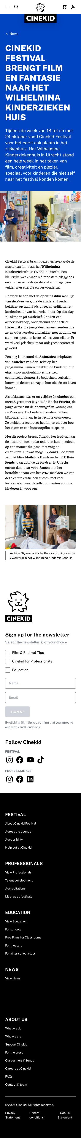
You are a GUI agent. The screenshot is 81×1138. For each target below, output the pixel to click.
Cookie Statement (64, 1115)
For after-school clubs (20, 953)
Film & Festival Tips (24, 652)
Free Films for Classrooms (23, 937)
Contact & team (16, 1084)
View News (13, 978)
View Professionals (18, 872)
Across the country (18, 831)
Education (16, 670)
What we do (13, 1028)
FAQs (9, 1076)
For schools (13, 929)
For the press (14, 1052)
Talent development (19, 880)
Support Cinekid (16, 1044)
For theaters (13, 945)
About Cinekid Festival (20, 823)
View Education (16, 921)
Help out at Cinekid (18, 847)
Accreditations (15, 888)
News (14, 34)
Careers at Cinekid (18, 1068)
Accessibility (14, 839)
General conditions (36, 1115)
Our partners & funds (19, 1060)
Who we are (13, 1036)
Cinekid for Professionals (28, 661)
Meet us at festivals (18, 896)
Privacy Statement (12, 1115)
